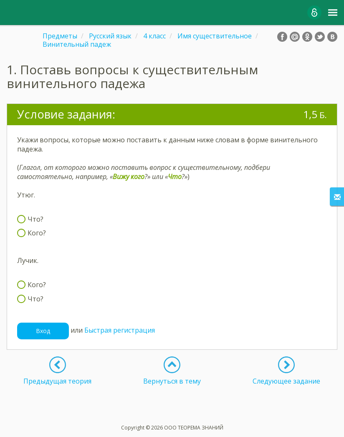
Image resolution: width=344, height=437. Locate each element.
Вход (43, 331)
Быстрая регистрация (119, 330)
